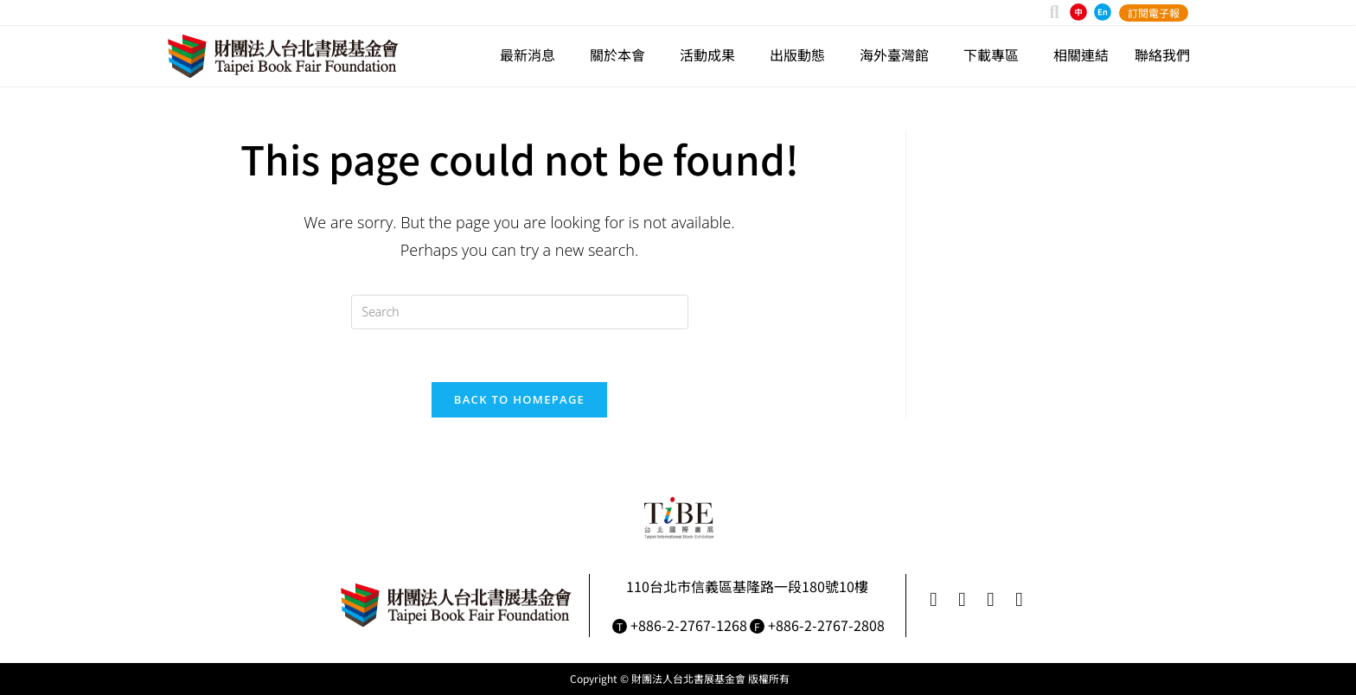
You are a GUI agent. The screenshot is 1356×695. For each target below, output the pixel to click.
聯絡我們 (1162, 54)
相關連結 (1081, 54)
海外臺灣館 (898, 54)
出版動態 (802, 54)
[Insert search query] (519, 312)
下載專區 (995, 54)
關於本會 (622, 54)
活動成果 (712, 54)
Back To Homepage (519, 399)
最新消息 (532, 54)
